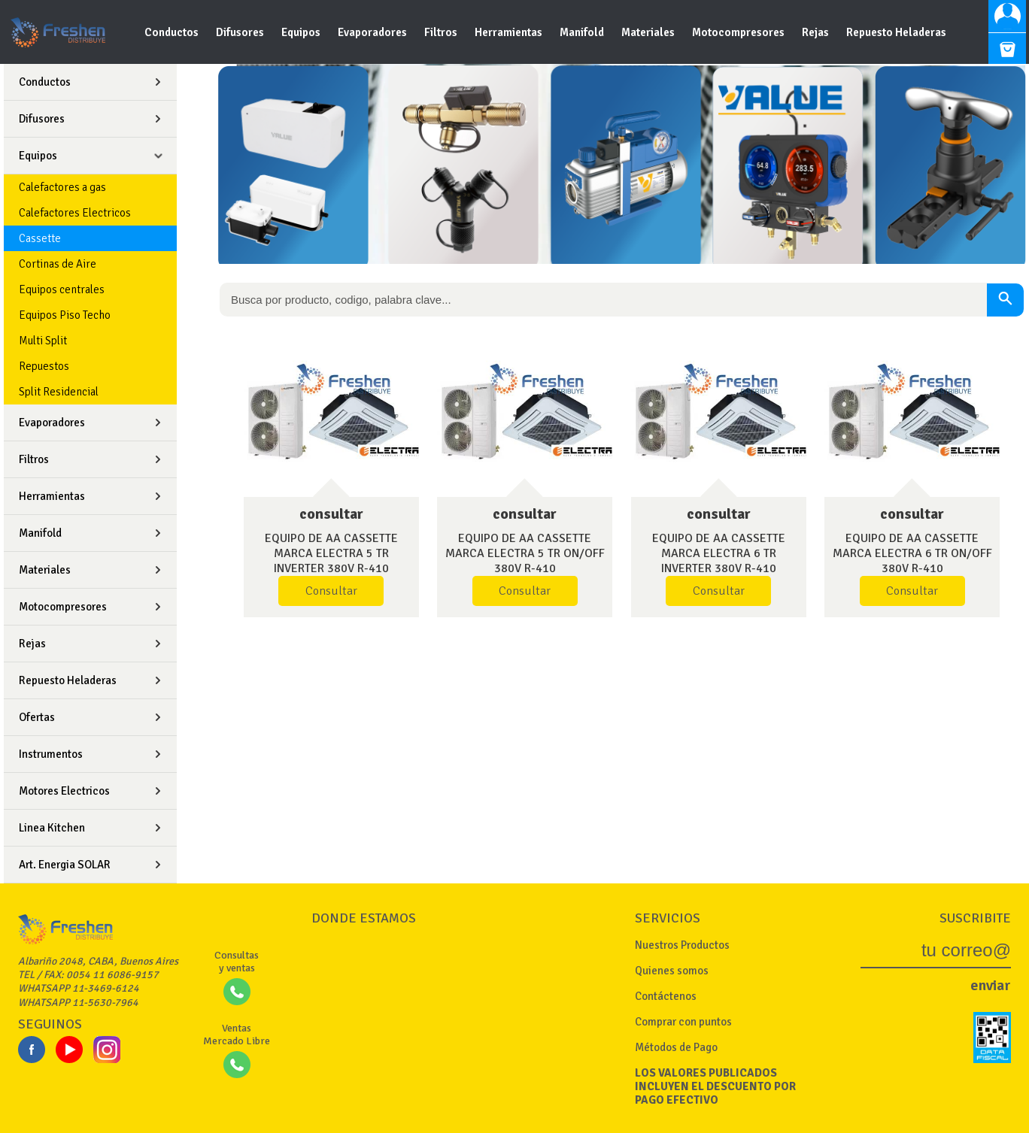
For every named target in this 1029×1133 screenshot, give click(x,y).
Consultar (331, 590)
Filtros (442, 32)
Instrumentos (51, 754)
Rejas (816, 32)
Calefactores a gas (62, 187)
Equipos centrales (62, 289)
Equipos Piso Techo (65, 315)
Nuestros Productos (682, 945)
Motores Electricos (64, 791)
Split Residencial (59, 391)
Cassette (40, 238)
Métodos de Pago (676, 1047)
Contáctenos (666, 996)
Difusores (241, 32)
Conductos (172, 32)
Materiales (649, 32)
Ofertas (37, 717)
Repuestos (44, 366)
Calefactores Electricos (75, 213)
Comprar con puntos (683, 1021)
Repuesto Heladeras (896, 32)
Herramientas (510, 32)
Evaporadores (373, 32)
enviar (990, 985)
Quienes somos (672, 970)
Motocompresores (739, 32)
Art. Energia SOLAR (65, 864)
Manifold (583, 32)
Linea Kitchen (52, 828)
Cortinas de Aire (57, 264)
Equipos (302, 32)
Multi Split (43, 340)
